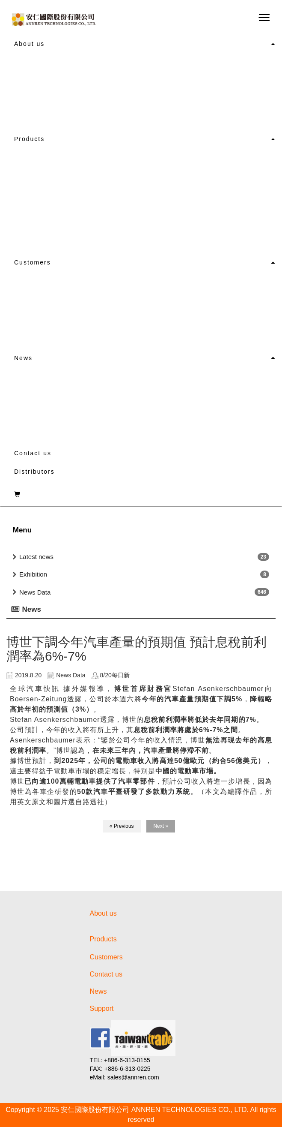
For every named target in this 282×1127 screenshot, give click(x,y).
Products (29, 138)
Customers (32, 262)
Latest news (36, 556)
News (23, 358)
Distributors (34, 471)
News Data (34, 592)
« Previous (122, 826)
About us (29, 43)
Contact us (32, 453)
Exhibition (33, 574)
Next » (160, 826)
